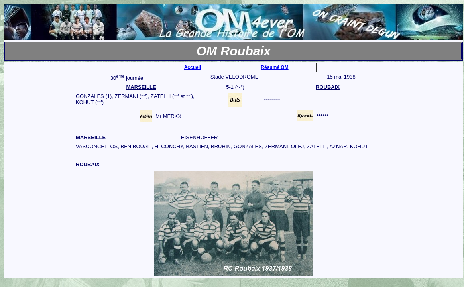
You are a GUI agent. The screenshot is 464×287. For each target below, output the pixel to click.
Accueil (192, 67)
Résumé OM (274, 67)
